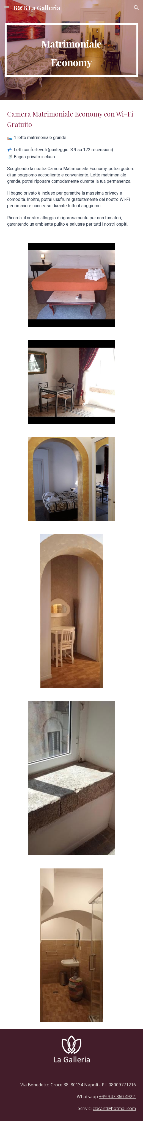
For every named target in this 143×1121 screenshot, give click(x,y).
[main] (71, 50)
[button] (6, 7)
